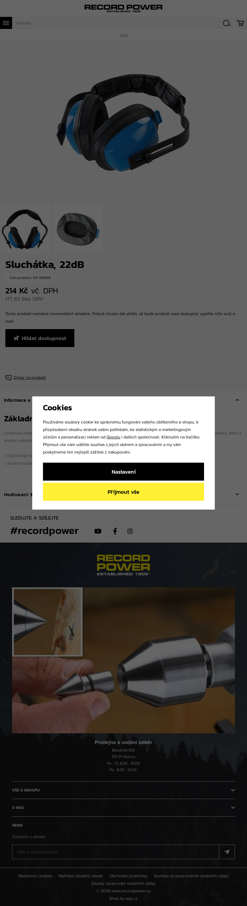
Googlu (113, 437)
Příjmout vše (123, 492)
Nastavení (124, 472)
